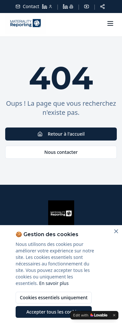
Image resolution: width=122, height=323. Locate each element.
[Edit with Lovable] (90, 315)
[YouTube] (86, 6)
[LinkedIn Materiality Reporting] (68, 6)
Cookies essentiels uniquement (54, 297)
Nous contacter (60, 152)
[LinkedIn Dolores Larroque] (47, 6)
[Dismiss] (114, 315)
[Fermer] (116, 231)
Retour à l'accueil (61, 134)
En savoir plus (54, 283)
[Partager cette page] (102, 6)
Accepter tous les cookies (53, 312)
